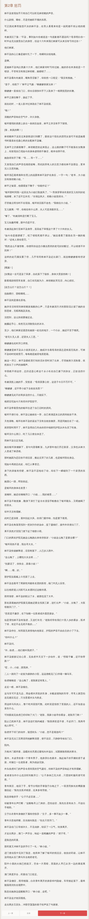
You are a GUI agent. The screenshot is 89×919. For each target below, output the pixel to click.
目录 (28, 913)
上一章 (10, 913)
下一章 (62, 913)
